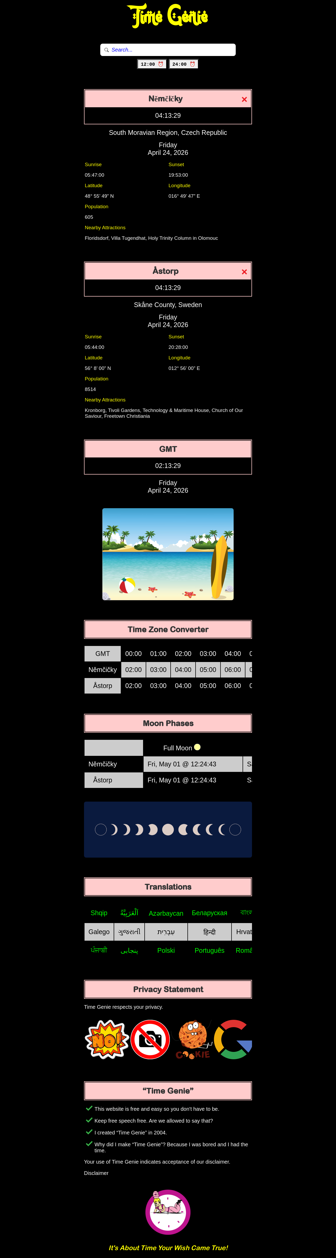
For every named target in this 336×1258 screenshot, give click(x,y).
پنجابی (129, 950)
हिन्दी (209, 932)
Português (209, 950)
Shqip (99, 912)
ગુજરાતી (129, 931)
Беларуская (209, 912)
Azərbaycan (166, 913)
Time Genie (168, 17)
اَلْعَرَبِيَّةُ (129, 912)
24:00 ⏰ (183, 64)
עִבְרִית (166, 931)
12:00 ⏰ (152, 64)
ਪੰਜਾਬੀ (99, 950)
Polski (166, 950)
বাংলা (248, 912)
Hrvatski (248, 931)
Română (248, 950)
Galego (99, 931)
